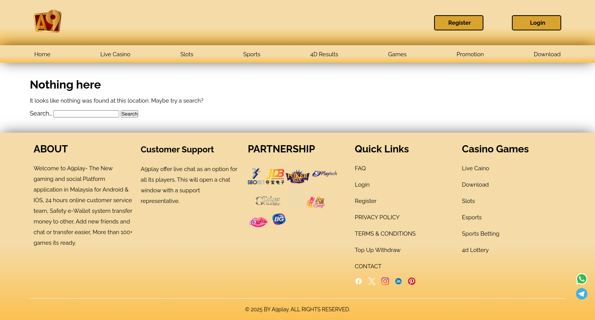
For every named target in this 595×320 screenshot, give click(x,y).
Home (42, 54)
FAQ (360, 168)
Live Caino (475, 168)
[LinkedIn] (398, 283)
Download (547, 54)
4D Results (324, 54)
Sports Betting (480, 233)
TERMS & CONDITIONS (385, 233)
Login (537, 22)
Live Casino (116, 54)
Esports (472, 217)
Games (397, 54)
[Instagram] (385, 283)
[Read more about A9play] (581, 279)
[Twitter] (372, 283)
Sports (251, 54)
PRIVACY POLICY (377, 217)
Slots (186, 54)
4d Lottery (475, 250)
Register (459, 22)
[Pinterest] (412, 283)
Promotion (470, 54)
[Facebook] (358, 283)
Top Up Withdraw (378, 250)
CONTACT (368, 266)
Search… (41, 113)
